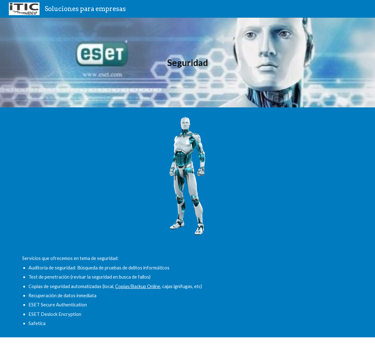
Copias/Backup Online (137, 286)
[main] (188, 63)
